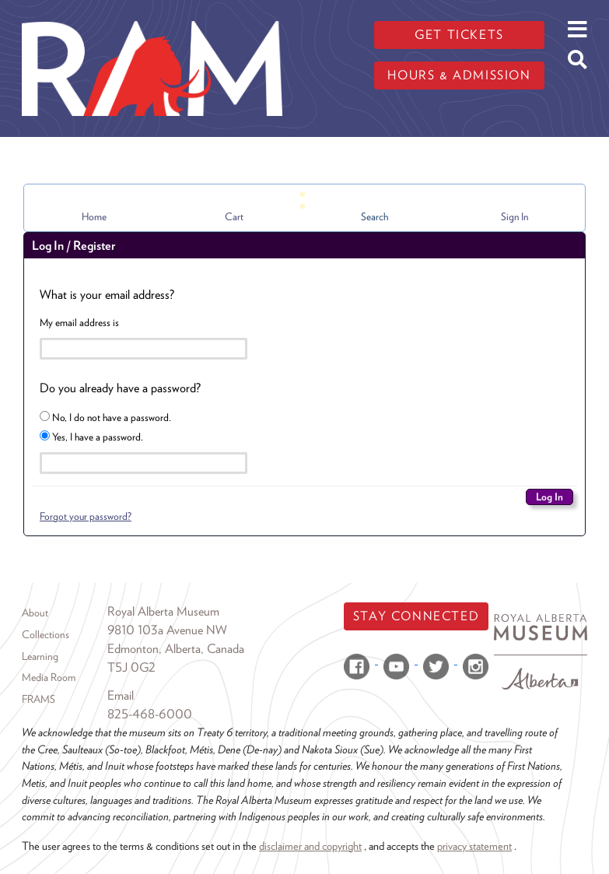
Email (120, 695)
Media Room (48, 677)
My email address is (79, 322)
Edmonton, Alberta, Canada (175, 648)
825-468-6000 (149, 714)
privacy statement (474, 845)
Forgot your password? (85, 516)
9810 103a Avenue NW (167, 630)
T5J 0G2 (131, 667)
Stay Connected (416, 616)
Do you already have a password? (120, 388)
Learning (40, 656)
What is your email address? (107, 294)
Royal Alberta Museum (163, 611)
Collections (45, 634)
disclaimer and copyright (310, 845)
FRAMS (38, 699)
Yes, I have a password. (91, 436)
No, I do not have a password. (105, 417)
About (35, 612)
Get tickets (459, 34)
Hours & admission (458, 75)
